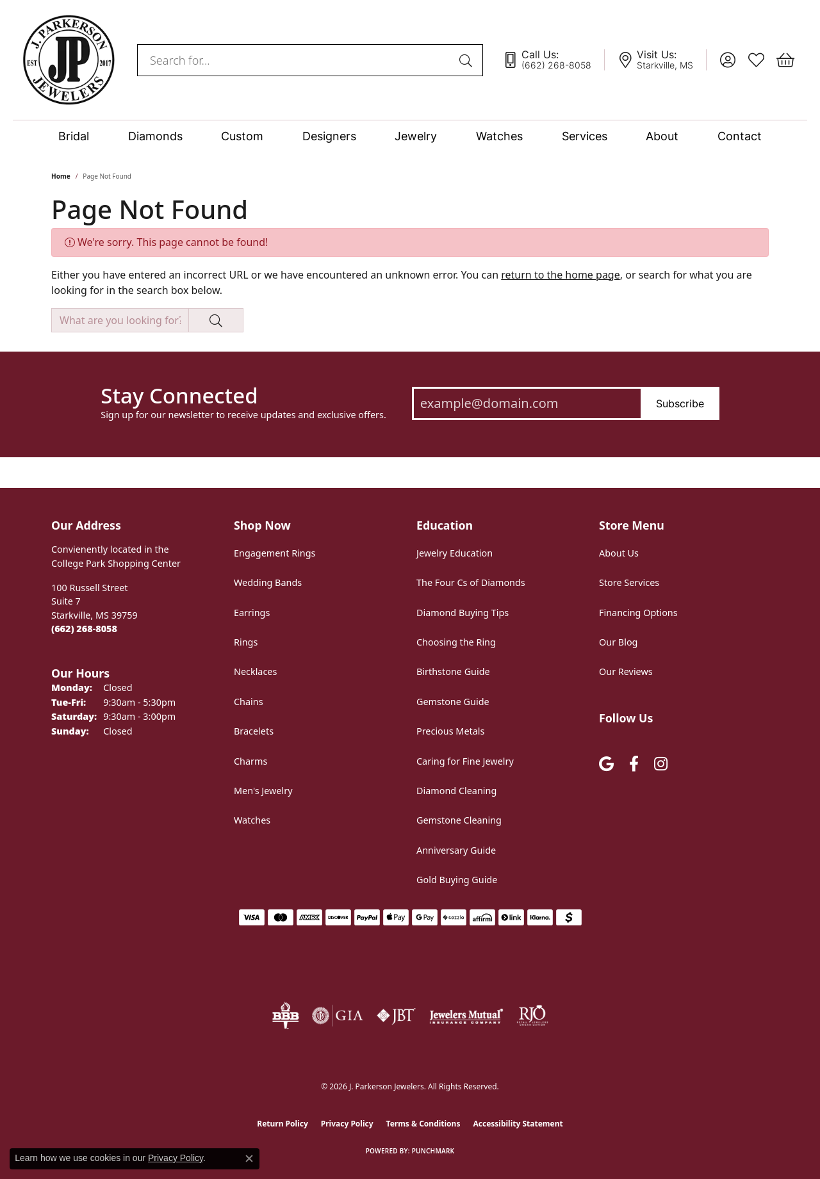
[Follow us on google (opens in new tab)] (606, 764)
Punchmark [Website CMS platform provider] (433, 1150)
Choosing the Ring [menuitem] (456, 642)
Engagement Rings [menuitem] (275, 553)
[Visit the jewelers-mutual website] (466, 1016)
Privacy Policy (347, 1123)
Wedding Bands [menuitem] (268, 582)
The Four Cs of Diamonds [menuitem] (470, 582)
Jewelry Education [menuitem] (454, 553)
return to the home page (560, 275)
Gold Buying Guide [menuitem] (456, 880)
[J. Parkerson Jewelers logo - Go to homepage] (68, 60)
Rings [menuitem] (246, 642)
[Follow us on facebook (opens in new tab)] (634, 764)
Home (60, 176)
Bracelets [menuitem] (254, 731)
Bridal (73, 136)
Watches (499, 136)
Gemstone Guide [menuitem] (452, 701)
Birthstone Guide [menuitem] (453, 671)
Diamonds (155, 136)
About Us (619, 553)
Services (584, 136)
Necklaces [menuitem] (255, 671)
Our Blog (618, 642)
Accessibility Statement (517, 1123)
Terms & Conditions (423, 1123)
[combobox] (295, 60)
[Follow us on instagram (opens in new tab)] (661, 764)
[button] (727, 60)
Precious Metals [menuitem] (450, 731)
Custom (242, 136)
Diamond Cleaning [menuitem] (456, 791)
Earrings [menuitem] (252, 612)
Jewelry (416, 136)
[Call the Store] (84, 628)
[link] (553, 60)
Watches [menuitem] (252, 820)
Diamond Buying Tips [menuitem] (462, 612)
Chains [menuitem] (248, 701)
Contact (740, 136)
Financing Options (638, 612)
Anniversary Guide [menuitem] (456, 850)
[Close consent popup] (249, 1158)
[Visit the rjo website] (532, 1016)
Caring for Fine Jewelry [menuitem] (465, 761)
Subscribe (680, 403)
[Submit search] (467, 60)
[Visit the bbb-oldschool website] (285, 1016)
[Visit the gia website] (337, 1016)
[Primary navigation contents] (410, 136)
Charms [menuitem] (250, 761)
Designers (329, 136)
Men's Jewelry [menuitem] (263, 791)
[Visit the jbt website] (396, 1016)
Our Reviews (626, 671)
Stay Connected (179, 396)
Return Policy (282, 1123)
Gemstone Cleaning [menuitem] (459, 820)
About (662, 136)
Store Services (629, 582)
